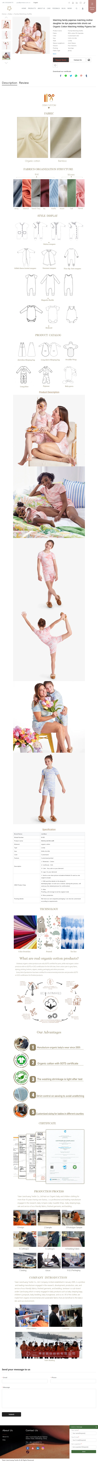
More (54, 54)
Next (6, 63)
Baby (10, 14)
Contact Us (78, 60)
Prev (6, 17)
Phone (53, 1378)
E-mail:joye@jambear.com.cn (35, 1444)
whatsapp (76, 75)
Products (32, 8)
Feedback (56, 8)
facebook (60, 75)
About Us (41, 8)
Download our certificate (62, 71)
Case (49, 8)
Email (4, 1378)
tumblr (86, 75)
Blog (64, 8)
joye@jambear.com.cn (23, 2)
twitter (70, 75)
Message (6, 1387)
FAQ (3, 1440)
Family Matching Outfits (23, 14)
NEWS (69, 8)
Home (24, 8)
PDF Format (89, 60)
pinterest (81, 75)
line (65, 75)
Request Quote (92, 8)
